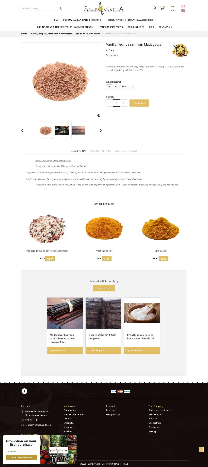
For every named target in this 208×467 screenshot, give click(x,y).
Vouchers (68, 431)
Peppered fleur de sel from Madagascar (47, 251)
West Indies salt (104, 251)
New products (113, 414)
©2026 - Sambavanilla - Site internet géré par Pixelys (104, 463)
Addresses (69, 427)
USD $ (173, 10)
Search (60, 8)
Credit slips (69, 422)
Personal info (70, 410)
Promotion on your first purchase (21, 443)
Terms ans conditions (159, 410)
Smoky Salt (160, 251)
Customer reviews (126, 150)
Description (78, 150)
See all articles (104, 288)
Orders (67, 418)
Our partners (155, 422)
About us (153, 418)
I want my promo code (21, 457)
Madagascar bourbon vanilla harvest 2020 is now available (62, 338)
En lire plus (57, 351)
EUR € (173, 6)
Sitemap (153, 431)
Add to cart (139, 103)
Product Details (100, 150)
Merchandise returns (74, 414)
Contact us (154, 427)
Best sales (111, 410)
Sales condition (156, 414)
